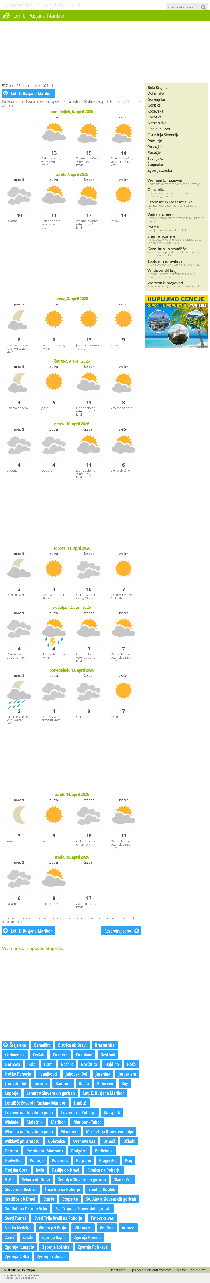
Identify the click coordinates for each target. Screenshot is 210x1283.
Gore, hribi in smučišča (167, 248)
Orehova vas (84, 1141)
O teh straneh (116, 1270)
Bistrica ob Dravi (72, 1045)
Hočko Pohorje (18, 1074)
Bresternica (105, 1045)
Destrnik (108, 1054)
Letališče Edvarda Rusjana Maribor (35, 1103)
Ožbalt (129, 1141)
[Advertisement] (105, 52)
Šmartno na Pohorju (62, 1189)
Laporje (11, 1093)
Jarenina (103, 1074)
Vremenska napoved (165, 180)
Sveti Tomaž (15, 1218)
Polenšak (60, 1160)
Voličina (107, 1227)
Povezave (181, 1270)
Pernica (11, 1150)
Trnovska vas (102, 1218)
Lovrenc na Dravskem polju (29, 1112)
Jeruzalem (127, 1074)
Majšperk (112, 1112)
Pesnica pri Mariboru (44, 1150)
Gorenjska (156, 99)
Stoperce (70, 1199)
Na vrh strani (198, 1270)
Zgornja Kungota (19, 1247)
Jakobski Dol (76, 1074)
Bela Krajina (158, 87)
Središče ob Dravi (20, 1199)
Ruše (9, 1179)
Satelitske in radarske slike (170, 202)
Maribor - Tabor (87, 1122)
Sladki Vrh (123, 1179)
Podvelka (13, 1160)
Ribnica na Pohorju (103, 1170)
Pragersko (108, 1160)
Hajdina (112, 1064)
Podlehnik (104, 1150)
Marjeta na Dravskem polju (29, 1131)
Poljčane (83, 1160)
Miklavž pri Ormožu (22, 1141)
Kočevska (155, 111)
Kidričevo (105, 1083)
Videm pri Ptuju (52, 1227)
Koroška (154, 116)
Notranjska (157, 122)
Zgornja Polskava (93, 1247)
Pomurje (155, 140)
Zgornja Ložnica (56, 1247)
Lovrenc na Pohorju (78, 1112)
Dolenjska (156, 93)
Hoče (131, 1064)
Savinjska (155, 158)
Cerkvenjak (15, 1054)
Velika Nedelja (17, 1227)
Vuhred (128, 1227)
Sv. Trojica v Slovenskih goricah (83, 1208)
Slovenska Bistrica (20, 1189)
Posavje (154, 146)
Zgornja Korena (87, 1237)
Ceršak (38, 1054)
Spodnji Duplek (102, 1189)
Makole (11, 1122)
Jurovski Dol (15, 1083)
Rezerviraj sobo (121, 931)
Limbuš (80, 1103)
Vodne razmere (161, 214)
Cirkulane (84, 1054)
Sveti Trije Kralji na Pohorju (58, 1218)
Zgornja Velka (17, 1256)
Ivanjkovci (48, 1074)
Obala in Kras (159, 128)
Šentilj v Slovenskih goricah (82, 1179)
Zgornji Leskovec (51, 1256)
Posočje (154, 152)
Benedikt (42, 1045)
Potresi (154, 227)
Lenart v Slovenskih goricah (51, 1093)
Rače (40, 1170)
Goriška (154, 105)
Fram (48, 1064)
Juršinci (41, 1083)
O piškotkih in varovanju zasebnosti (150, 1270)
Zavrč (9, 1237)
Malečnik (34, 1122)
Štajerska (14, 1045)
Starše (49, 1199)
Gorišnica (89, 1064)
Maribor (58, 1122)
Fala (31, 1064)
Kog (125, 1083)
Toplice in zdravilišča (165, 261)
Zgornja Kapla (54, 1237)
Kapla (84, 1083)
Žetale (28, 1237)
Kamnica (63, 1083)
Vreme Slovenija (19, 1269)
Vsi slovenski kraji (163, 270)
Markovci (69, 1131)
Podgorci (79, 1150)
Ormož (109, 1141)
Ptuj (128, 1160)
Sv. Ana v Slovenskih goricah (111, 1199)
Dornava (12, 1064)
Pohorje (37, 1160)
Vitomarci (83, 1227)
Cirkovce (60, 1054)
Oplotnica (56, 1141)
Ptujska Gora (16, 1170)
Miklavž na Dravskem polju (109, 1131)
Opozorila (156, 189)
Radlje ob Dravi (65, 1170)
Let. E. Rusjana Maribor (27, 93)
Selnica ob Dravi (36, 1179)
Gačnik (67, 1064)
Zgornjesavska (160, 170)
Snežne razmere (161, 236)
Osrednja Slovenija (163, 134)
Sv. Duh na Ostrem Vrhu (26, 1208)
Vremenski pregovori (165, 282)
